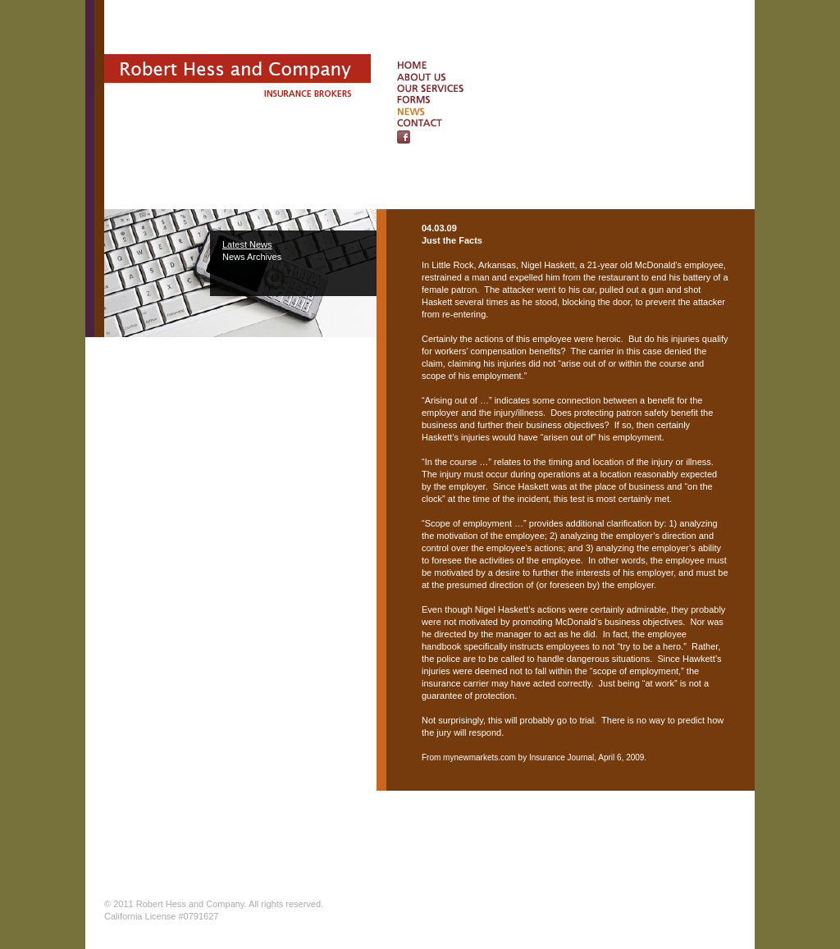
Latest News (247, 244)
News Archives (251, 257)
